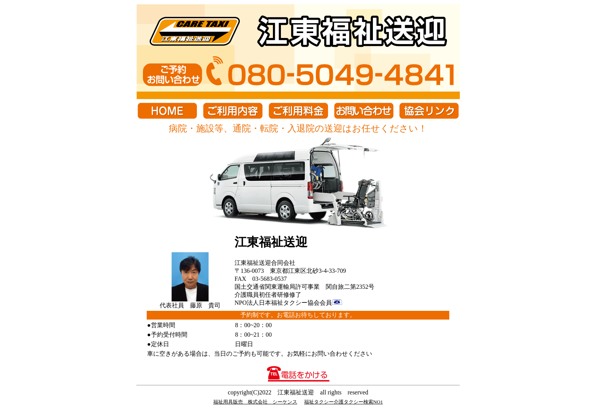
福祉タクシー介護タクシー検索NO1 (343, 402)
